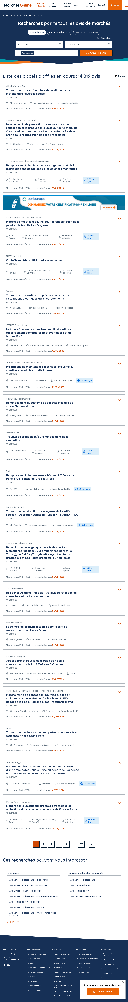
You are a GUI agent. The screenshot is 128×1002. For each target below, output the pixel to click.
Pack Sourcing (58, 958)
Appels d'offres (9, 15)
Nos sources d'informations (87, 958)
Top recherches (34, 990)
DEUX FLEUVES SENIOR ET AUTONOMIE (24, 217)
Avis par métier (83, 972)
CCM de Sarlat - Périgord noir (19, 802)
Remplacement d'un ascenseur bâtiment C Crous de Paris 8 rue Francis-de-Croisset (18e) (40, 476)
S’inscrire (115, 5)
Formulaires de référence (111, 969)
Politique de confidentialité (38, 967)
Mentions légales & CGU (37, 958)
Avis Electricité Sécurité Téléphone (85, 896)
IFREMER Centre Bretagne (18, 325)
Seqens (9, 291)
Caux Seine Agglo (14, 762)
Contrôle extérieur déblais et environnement (35, 260)
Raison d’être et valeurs (37, 954)
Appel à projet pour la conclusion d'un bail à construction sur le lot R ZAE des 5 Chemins (35, 662)
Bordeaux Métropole (15, 656)
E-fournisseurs (58, 967)
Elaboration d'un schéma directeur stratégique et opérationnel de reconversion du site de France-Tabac (42, 807)
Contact (101, 5)
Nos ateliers (106, 973)
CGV (30, 963)
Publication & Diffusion (61, 972)
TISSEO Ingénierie (14, 256)
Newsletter (32, 981)
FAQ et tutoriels (107, 960)
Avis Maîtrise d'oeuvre (79, 891)
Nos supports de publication (63, 991)
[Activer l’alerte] (103, 991)
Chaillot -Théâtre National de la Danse (24, 362)
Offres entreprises (54, 5)
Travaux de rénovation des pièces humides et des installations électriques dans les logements (38, 296)
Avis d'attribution (34, 985)
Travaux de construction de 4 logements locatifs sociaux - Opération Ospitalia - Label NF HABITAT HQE (42, 512)
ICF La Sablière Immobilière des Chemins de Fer (27, 161)
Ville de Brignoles (14, 622)
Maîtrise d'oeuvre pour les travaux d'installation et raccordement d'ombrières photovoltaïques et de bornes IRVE (39, 332)
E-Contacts (57, 981)
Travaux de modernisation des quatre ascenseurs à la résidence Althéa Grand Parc (41, 734)
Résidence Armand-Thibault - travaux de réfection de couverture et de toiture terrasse (41, 594)
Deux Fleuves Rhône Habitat (19, 543)
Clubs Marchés (107, 964)
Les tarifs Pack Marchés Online (62, 986)
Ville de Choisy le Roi (15, 86)
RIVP (8, 471)
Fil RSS (31, 976)
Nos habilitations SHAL (61, 996)
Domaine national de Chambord (21, 120)
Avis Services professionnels (82, 880)
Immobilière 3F (12, 432)
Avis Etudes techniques (80, 885)
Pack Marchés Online (61, 954)
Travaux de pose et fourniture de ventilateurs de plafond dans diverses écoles (38, 91)
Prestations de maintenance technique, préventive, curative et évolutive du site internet (39, 368)
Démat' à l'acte (58, 976)
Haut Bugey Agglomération (18, 399)
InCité (8, 728)
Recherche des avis (84, 963)
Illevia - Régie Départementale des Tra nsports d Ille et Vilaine (34, 691)
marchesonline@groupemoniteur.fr (16, 954)
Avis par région (83, 967)
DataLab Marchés (59, 963)
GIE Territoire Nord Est (16, 588)
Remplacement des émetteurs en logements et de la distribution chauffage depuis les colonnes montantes (41, 167)
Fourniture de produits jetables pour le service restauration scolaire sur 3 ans (36, 628)
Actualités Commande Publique (110, 955)
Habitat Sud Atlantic (15, 507)
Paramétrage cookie (36, 972)
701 (81, 844)
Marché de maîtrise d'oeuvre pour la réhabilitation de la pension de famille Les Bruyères (43, 223)
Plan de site (106, 978)
